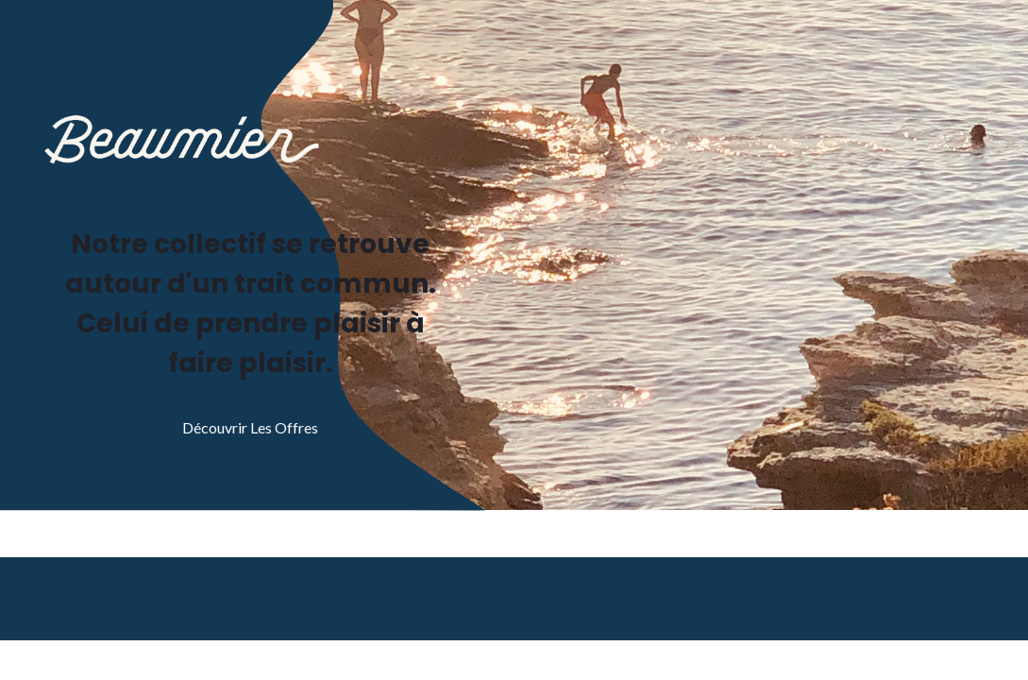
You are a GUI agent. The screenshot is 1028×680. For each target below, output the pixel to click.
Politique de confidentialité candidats (884, 598)
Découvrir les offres (250, 427)
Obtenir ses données (674, 598)
